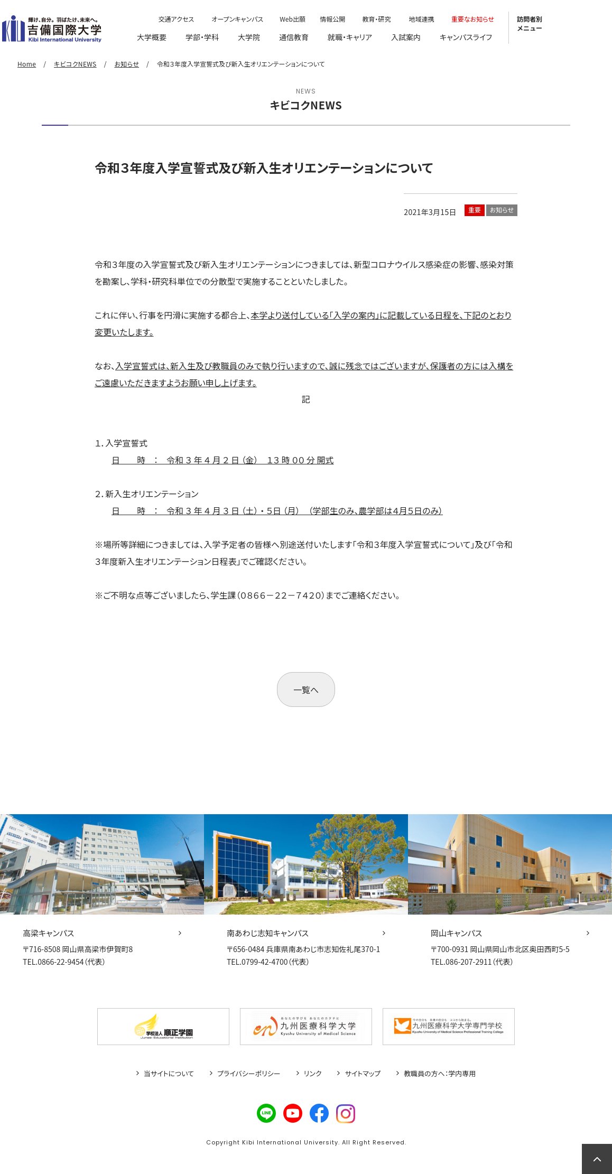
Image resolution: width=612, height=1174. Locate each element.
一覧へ (306, 689)
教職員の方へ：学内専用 (440, 1073)
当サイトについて (169, 1073)
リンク (313, 1073)
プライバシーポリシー (249, 1073)
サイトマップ (363, 1073)
